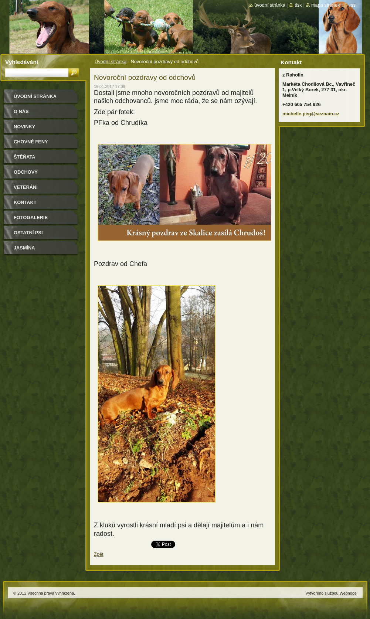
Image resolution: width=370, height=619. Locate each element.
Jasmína (24, 248)
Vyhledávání (21, 62)
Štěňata (24, 157)
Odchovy (26, 172)
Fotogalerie (31, 217)
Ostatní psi (28, 232)
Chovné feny (31, 141)
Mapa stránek (325, 5)
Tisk (298, 5)
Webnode (348, 593)
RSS (352, 5)
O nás (21, 111)
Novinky (24, 126)
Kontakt (25, 202)
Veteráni (26, 187)
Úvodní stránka (110, 61)
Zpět (98, 554)
